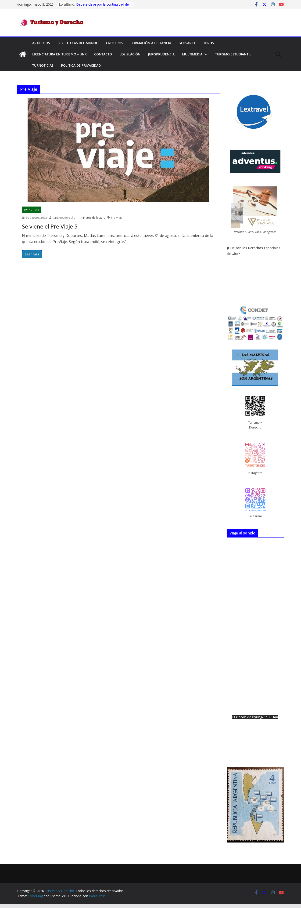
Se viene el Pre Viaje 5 (50, 226)
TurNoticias (43, 65)
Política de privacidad (81, 65)
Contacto (103, 54)
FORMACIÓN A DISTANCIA (151, 43)
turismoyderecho (64, 218)
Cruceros (114, 43)
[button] (205, 54)
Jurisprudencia (161, 54)
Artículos (41, 43)
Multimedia (192, 54)
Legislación (129, 54)
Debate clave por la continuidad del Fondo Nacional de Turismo (102, 6)
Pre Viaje (116, 218)
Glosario (187, 43)
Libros (208, 43)
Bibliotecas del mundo (78, 43)
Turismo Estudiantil (233, 54)
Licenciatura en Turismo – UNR (59, 54)
